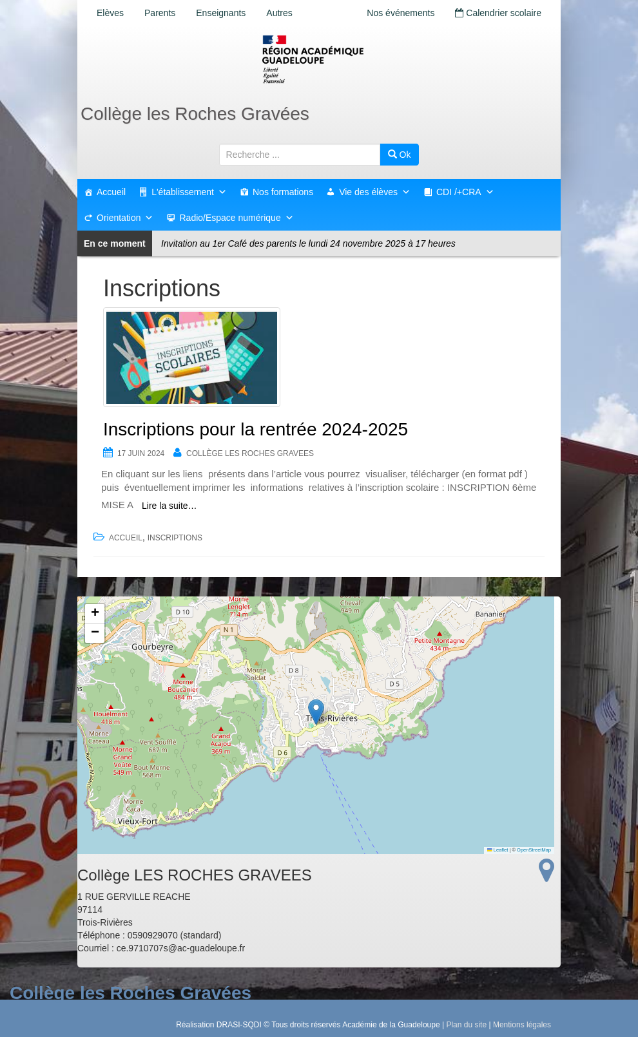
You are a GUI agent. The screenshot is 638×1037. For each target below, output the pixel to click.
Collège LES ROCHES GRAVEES (250, 453)
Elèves (110, 13)
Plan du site (466, 1024)
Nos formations (283, 192)
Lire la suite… (169, 505)
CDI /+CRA (465, 192)
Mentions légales (522, 1024)
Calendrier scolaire (498, 13)
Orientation (125, 218)
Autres (279, 13)
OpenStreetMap (534, 850)
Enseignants (221, 13)
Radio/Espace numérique (236, 218)
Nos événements (400, 13)
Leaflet (497, 850)
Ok (399, 154)
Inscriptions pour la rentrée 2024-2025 (255, 429)
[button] (316, 712)
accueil (125, 537)
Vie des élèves (375, 192)
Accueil (111, 192)
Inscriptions (175, 537)
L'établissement (189, 192)
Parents (159, 13)
